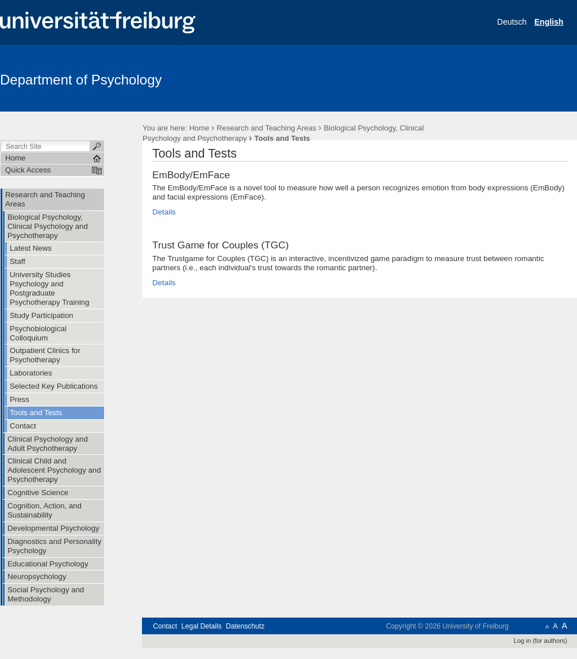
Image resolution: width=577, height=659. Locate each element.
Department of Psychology (80, 79)
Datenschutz (245, 626)
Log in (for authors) (540, 640)
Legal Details (201, 626)
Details (164, 212)
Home (199, 128)
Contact (165, 626)
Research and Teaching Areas (266, 128)
